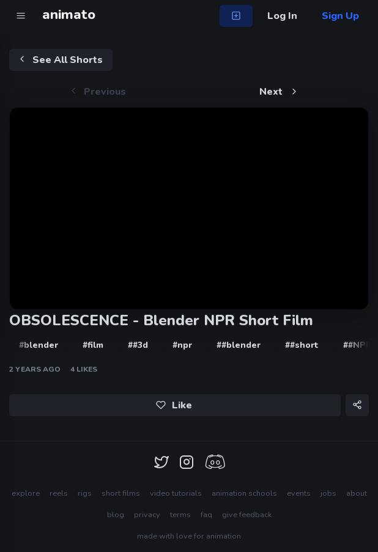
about (356, 493)
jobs (328, 493)
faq (206, 514)
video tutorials (176, 493)
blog (115, 514)
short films (121, 493)
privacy (147, 514)
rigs (85, 493)
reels (59, 493)
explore (26, 493)
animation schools (244, 493)
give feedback (247, 514)
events (299, 493)
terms (180, 514)
